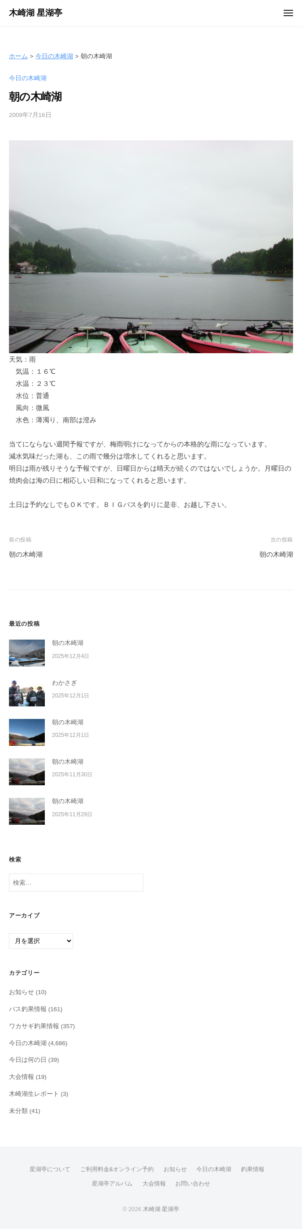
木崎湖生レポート (34, 1094)
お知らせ (21, 992)
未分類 (18, 1111)
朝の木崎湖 (26, 554)
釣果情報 (252, 1169)
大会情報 (21, 1076)
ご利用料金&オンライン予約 (117, 1169)
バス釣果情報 (28, 1009)
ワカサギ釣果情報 (34, 1026)
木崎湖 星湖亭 (35, 12)
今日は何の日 (28, 1059)
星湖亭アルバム (112, 1183)
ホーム (18, 56)
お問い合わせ (192, 1183)
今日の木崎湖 (54, 56)
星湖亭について (50, 1169)
